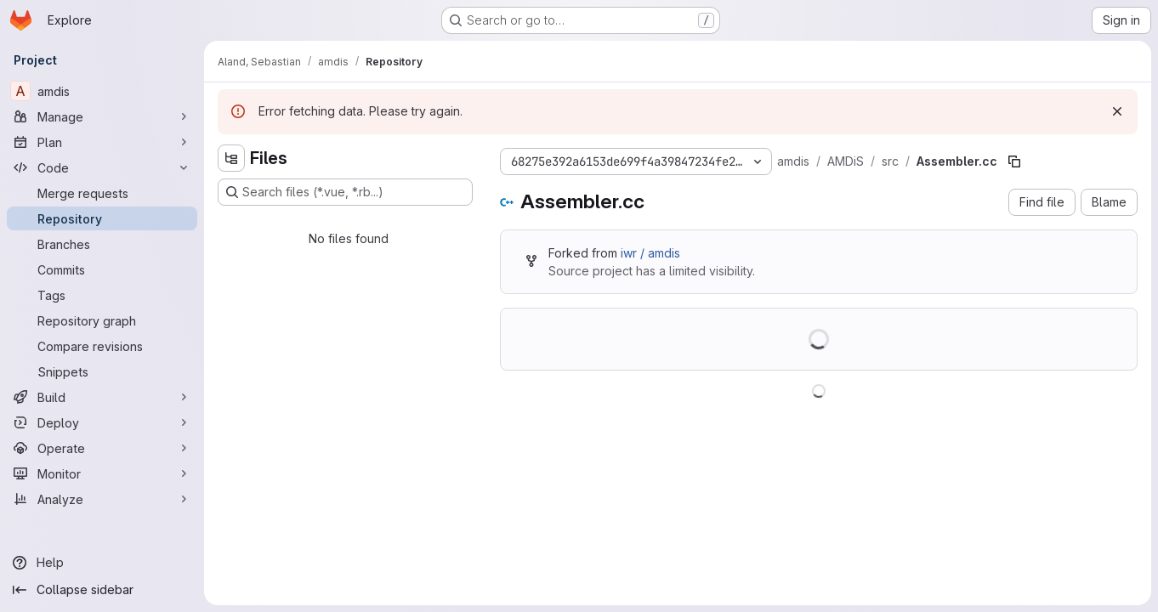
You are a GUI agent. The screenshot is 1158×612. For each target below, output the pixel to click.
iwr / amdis (650, 253)
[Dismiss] (1117, 111)
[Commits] (102, 269)
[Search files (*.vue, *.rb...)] (345, 192)
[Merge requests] (102, 193)
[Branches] (102, 244)
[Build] (102, 397)
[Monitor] (102, 473)
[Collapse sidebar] (102, 590)
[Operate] (102, 448)
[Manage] (102, 116)
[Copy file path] (1014, 161)
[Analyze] (102, 499)
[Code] (102, 167)
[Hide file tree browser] (231, 158)
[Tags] (102, 295)
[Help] (102, 563)
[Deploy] (102, 422)
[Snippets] (102, 371)
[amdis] (102, 91)
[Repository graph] (102, 320)
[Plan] (102, 142)
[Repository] (102, 218)
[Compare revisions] (102, 346)
